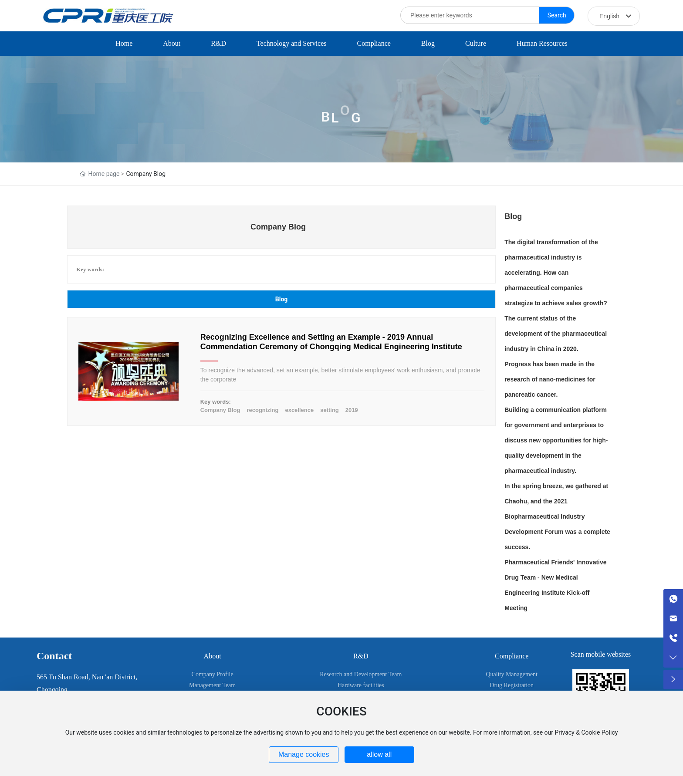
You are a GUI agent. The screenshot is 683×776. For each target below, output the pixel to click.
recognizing (262, 410)
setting (329, 410)
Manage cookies (303, 754)
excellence (299, 410)
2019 (351, 410)
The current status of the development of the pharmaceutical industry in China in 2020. (555, 333)
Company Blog (220, 410)
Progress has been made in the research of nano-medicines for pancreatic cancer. (549, 379)
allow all (379, 754)
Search (557, 15)
